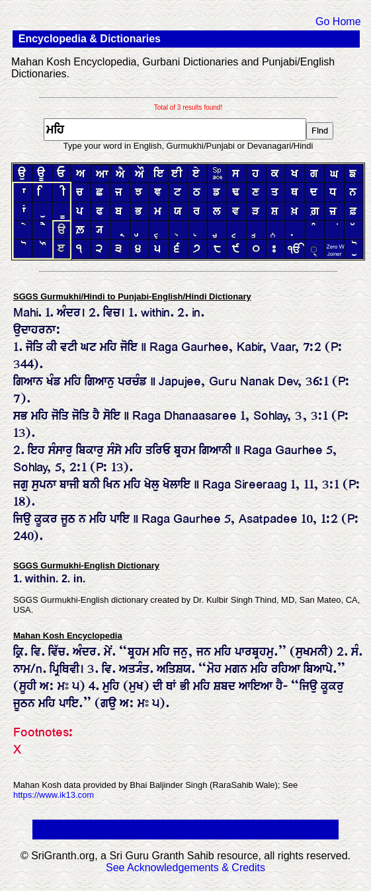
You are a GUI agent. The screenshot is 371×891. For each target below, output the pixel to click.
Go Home (337, 21)
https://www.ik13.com (53, 795)
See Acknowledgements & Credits (185, 867)
